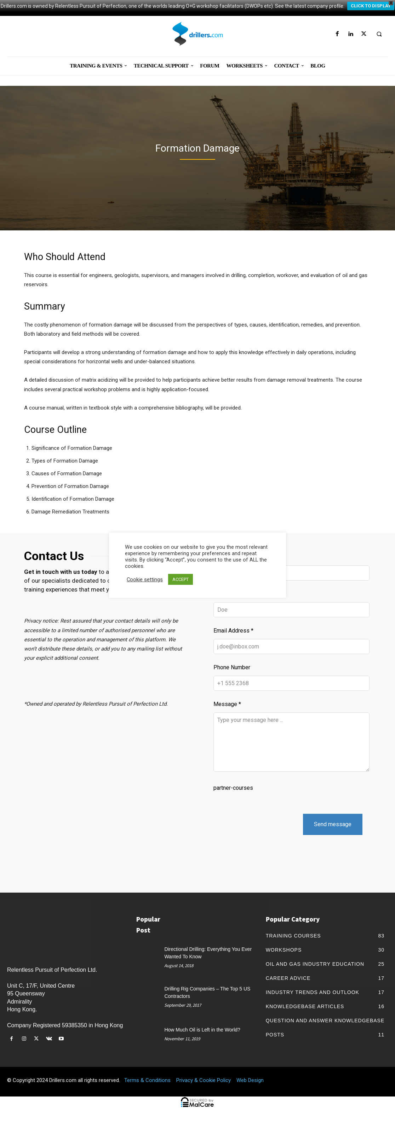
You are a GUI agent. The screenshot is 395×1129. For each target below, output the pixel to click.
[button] (379, 34)
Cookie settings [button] (145, 579)
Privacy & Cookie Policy (203, 1088)
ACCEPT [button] (180, 579)
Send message (332, 832)
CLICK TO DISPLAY (371, 5)
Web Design (250, 1088)
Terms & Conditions (147, 1088)
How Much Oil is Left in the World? (202, 1037)
